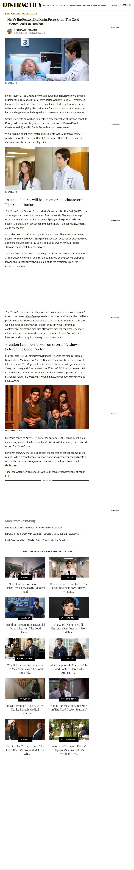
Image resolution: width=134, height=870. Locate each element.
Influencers (84, 5)
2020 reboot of (67, 376)
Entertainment (50, 5)
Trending (73, 5)
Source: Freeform (14, 431)
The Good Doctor (30, 13)
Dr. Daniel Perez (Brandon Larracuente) (48, 127)
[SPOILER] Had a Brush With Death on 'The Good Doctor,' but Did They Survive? (42, 534)
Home (7, 13)
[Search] (120, 5)
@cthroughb (11, 465)
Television (63, 5)
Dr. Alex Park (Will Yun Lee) (74, 211)
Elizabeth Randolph (27, 30)
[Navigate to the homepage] (23, 5)
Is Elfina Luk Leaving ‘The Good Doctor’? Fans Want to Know (33, 527)
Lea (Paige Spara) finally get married (56, 219)
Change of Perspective (45, 238)
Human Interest (98, 5)
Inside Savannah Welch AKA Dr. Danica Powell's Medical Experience (37, 540)
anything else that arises (35, 108)
